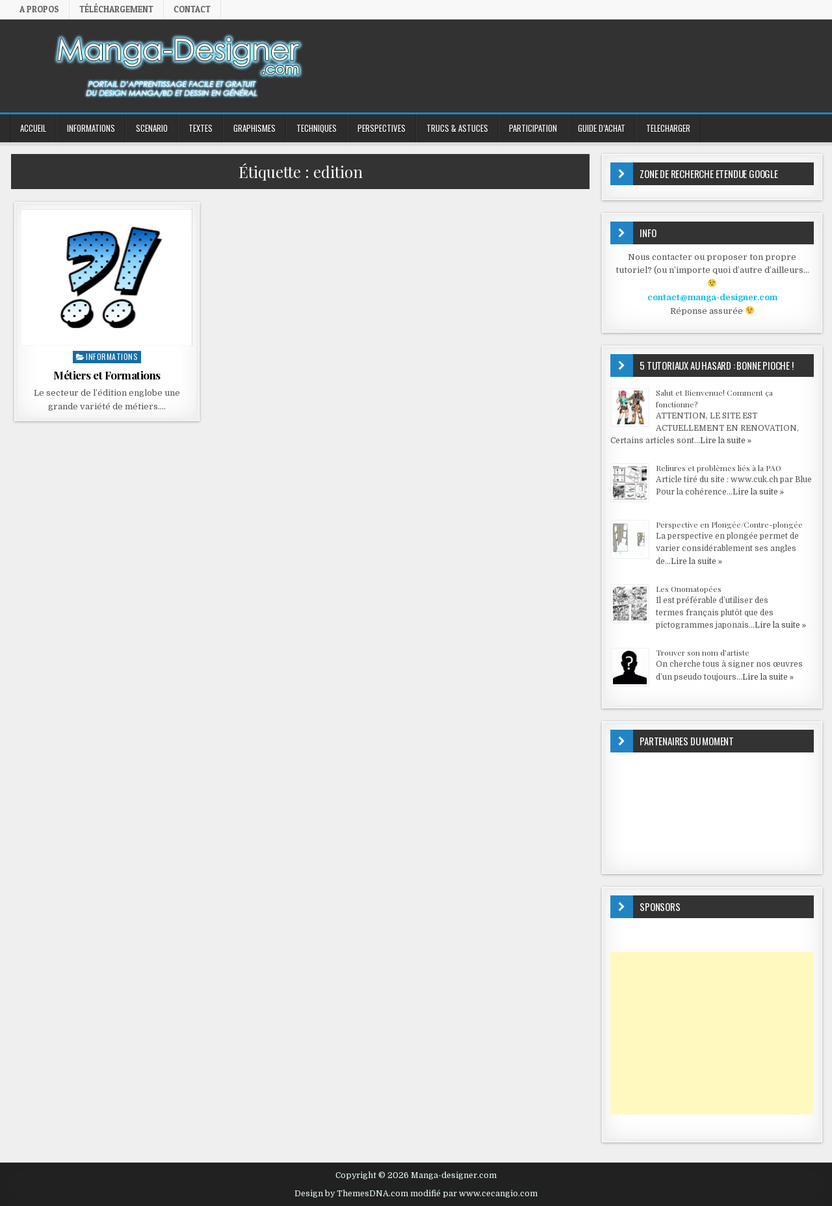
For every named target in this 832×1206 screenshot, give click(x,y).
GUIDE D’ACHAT (601, 128)
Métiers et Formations (107, 375)
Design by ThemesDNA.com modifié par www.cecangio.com (416, 1193)
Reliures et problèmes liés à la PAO (718, 468)
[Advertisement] (712, 1033)
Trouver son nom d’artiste (702, 652)
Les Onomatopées (689, 589)
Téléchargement (116, 9)
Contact (192, 9)
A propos (39, 9)
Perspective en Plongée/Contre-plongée (729, 524)
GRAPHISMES (254, 128)
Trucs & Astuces (457, 128)
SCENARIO (152, 128)
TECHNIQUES (316, 128)
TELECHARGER (668, 128)
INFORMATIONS (91, 128)
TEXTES (200, 128)
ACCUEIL (33, 128)
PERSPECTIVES (382, 128)
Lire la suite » (725, 440)
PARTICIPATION (533, 128)
